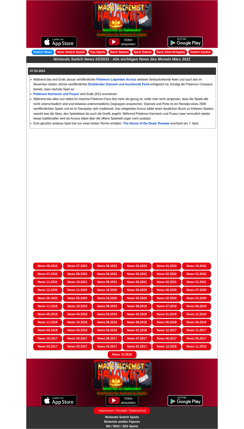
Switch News (42, 52)
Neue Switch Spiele (71, 52)
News (47, 266)
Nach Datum (142, 52)
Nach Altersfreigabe (171, 52)
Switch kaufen (200, 52)
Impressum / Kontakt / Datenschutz (122, 410)
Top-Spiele (97, 52)
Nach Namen (119, 52)
